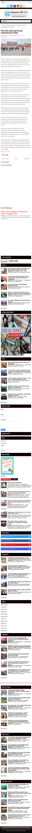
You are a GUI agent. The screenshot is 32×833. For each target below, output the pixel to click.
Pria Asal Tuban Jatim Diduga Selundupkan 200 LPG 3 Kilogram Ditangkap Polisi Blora (19, 738)
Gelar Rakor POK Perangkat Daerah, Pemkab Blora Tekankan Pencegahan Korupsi (17, 522)
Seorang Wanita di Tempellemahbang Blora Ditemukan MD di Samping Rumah (18, 745)
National (3, 614)
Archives (14, 479)
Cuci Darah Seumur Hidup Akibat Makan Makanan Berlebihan (17, 285)
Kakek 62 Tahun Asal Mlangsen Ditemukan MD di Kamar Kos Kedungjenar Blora (14, 213)
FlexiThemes (9, 829)
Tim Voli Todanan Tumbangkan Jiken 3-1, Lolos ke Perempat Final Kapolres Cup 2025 (19, 379)
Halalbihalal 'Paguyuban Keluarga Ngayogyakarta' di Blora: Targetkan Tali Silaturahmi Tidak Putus (19, 646)
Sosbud (7, 25)
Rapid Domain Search (21, 830)
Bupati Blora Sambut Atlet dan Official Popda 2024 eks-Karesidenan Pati (18, 387)
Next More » (4, 308)
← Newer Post (4, 158)
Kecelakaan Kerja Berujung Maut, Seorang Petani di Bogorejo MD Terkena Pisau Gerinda (19, 558)
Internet (3, 609)
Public (2, 618)
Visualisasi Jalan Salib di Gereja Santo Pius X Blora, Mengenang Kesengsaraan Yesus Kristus (19, 502)
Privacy (2, 445)
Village (2, 630)
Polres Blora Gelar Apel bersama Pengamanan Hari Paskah (12, 32)
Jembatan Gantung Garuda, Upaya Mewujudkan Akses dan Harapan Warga (19, 698)
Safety (2, 623)
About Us (3, 441)
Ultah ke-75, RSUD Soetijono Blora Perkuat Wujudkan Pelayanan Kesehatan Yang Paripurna (19, 293)
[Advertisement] (16, 238)
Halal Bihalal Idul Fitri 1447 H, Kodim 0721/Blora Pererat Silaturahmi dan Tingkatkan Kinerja (19, 670)
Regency (3, 621)
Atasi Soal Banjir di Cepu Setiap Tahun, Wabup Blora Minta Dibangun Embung (19, 753)
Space (2, 626)
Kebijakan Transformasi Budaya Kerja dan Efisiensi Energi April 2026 (18, 800)
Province (3, 616)
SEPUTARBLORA (15, 827)
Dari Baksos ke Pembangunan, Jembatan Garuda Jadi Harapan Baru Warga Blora (18, 713)
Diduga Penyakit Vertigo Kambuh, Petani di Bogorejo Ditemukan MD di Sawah (19, 492)
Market (2, 611)
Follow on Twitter (16, 536)
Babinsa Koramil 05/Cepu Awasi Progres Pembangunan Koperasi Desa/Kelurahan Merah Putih (19, 793)
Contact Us (3, 443)
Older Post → (27, 158)
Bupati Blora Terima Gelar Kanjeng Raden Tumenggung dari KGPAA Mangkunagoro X (18, 721)
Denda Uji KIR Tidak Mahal (14, 482)
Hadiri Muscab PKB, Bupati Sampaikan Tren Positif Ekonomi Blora (18, 785)
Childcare (3, 604)
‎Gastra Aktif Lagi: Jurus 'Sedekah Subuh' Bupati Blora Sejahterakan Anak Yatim (19, 706)
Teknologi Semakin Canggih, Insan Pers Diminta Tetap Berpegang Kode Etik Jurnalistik (19, 566)
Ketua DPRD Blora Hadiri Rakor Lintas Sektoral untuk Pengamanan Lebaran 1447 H (19, 815)
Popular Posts (5, 479)
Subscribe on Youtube (16, 545)
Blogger (28, 827)
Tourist (2, 628)
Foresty (3, 607)
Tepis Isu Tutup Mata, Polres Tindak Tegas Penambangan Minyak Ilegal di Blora (18, 761)
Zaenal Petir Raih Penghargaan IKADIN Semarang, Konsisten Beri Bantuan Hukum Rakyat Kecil (18, 639)
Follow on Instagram (16, 549)
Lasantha (24, 829)
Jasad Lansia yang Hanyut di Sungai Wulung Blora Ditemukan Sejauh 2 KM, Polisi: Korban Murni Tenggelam (19, 769)
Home (2, 25)
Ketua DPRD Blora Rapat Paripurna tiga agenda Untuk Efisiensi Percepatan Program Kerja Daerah (19, 808)
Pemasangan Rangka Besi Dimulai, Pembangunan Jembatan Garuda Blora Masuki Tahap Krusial (19, 691)
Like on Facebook (16, 540)
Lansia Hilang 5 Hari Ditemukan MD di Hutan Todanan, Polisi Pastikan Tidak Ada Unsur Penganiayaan (18, 278)
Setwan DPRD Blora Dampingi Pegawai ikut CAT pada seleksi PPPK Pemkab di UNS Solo (19, 574)
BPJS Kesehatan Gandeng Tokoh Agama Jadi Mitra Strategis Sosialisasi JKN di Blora (19, 269)
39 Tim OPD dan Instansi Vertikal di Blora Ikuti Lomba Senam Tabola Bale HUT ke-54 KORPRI (19, 371)
